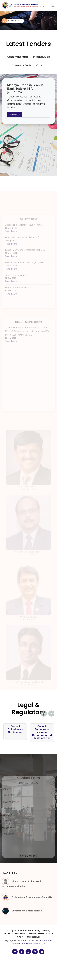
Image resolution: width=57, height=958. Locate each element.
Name (6, 793)
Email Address (11, 806)
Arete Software (45, 940)
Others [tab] (40, 65)
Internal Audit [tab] (41, 56)
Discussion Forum (28, 326)
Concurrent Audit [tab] (17, 56)
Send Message (28, 860)
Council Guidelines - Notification (15, 729)
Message (8, 832)
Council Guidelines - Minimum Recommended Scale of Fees (42, 732)
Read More (11, 235)
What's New (28, 223)
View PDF (14, 114)
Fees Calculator (15, 21)
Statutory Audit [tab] (21, 65)
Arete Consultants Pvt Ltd (33, 943)
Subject (7, 819)
